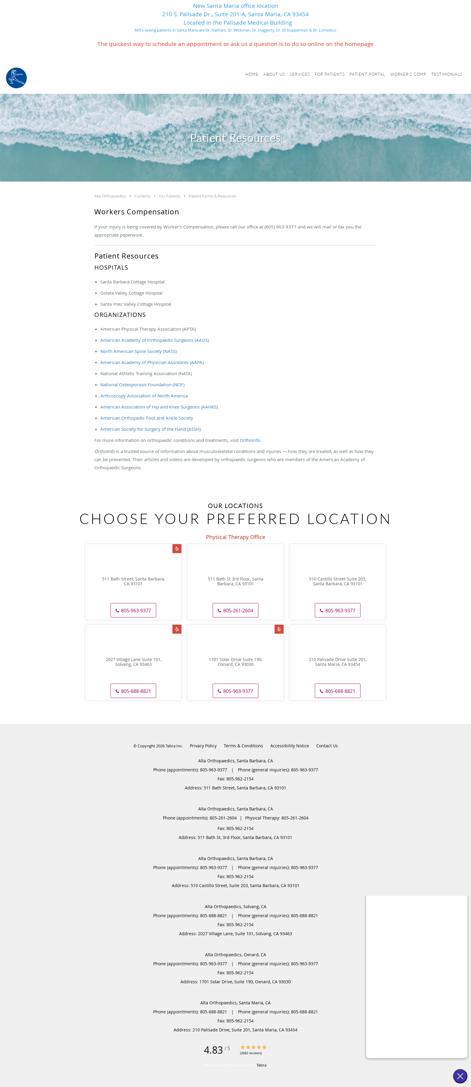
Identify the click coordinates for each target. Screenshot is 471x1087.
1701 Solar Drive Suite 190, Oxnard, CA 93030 (235, 662)
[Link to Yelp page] (176, 548)
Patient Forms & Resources (212, 196)
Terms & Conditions (243, 746)
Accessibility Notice (289, 746)
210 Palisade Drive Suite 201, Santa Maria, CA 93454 (337, 662)
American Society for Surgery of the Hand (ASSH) (150, 429)
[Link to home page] (16, 78)
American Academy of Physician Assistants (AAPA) (152, 362)
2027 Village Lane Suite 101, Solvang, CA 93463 (133, 662)
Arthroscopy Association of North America (144, 396)
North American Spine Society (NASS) (138, 351)
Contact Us (327, 746)
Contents (143, 196)
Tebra (261, 1065)
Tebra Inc (174, 746)
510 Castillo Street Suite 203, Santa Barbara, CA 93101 (337, 582)
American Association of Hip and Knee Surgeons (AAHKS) (159, 407)
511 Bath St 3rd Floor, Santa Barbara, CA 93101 (235, 582)
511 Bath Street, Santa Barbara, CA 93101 (133, 582)
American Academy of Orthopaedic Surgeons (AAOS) (154, 340)
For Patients (170, 196)
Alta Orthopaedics (110, 196)
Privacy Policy (203, 746)
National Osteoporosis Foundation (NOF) (142, 384)
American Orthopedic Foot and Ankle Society (146, 418)
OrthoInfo (250, 440)
